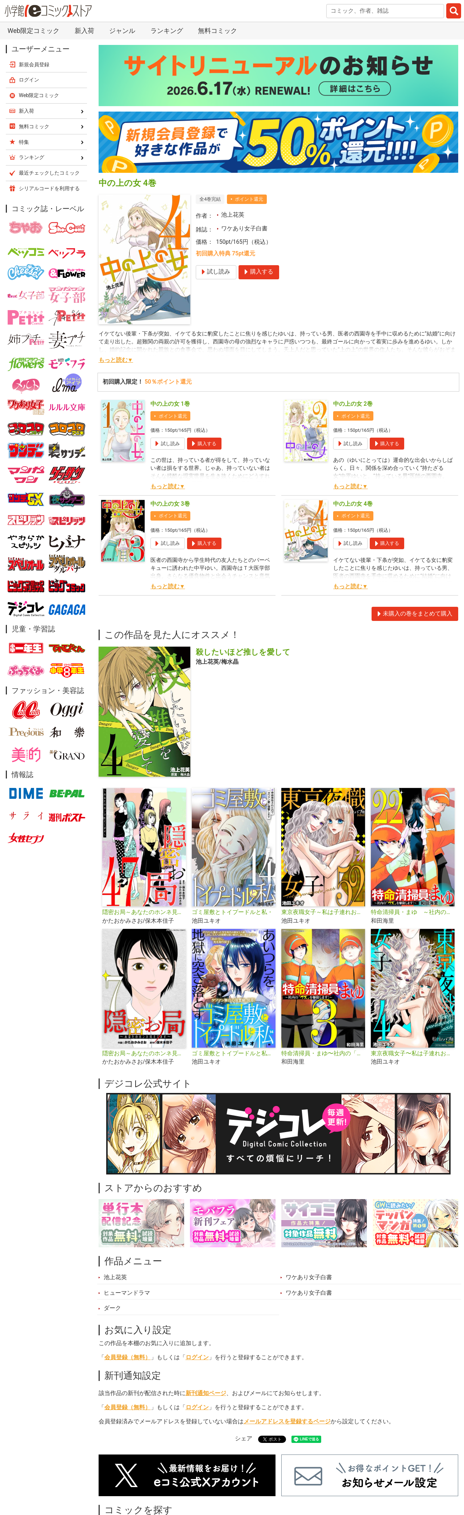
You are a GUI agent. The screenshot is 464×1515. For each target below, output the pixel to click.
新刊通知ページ (206, 1393)
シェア (243, 1438)
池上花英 (232, 215)
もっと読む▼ (116, 360)
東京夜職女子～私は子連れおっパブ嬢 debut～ (323, 912)
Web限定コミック (33, 30)
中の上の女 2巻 (353, 404)
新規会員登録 (34, 64)
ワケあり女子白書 (244, 228)
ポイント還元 (249, 199)
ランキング (166, 30)
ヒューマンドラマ (127, 1293)
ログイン (197, 1357)
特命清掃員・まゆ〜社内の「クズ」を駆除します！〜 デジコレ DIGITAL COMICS (323, 1053)
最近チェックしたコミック (49, 173)
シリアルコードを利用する (49, 188)
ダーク (112, 1308)
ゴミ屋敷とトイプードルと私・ (232, 912)
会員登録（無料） (127, 1357)
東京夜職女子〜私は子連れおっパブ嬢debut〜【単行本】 (413, 1053)
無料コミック (217, 30)
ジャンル (122, 30)
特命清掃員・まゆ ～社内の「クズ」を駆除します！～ (413, 912)
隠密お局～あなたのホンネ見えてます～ (144, 912)
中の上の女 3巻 (170, 504)
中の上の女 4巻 (353, 504)
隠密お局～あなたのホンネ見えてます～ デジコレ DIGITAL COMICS (144, 1053)
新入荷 (84, 30)
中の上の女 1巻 (170, 404)
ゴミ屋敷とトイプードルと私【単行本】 (234, 1053)
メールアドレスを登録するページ (287, 1421)
